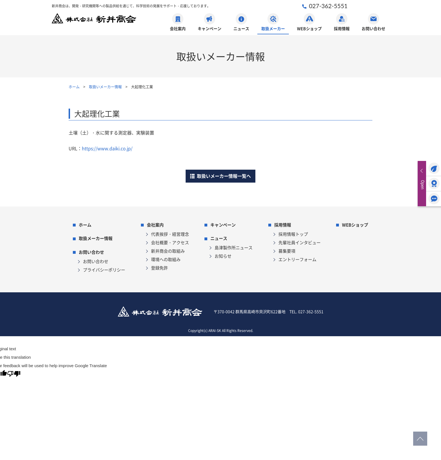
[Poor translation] (14, 375)
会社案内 (178, 22)
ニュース (241, 22)
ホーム (74, 86)
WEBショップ (309, 22)
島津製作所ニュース (234, 247)
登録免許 (159, 268)
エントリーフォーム (297, 259)
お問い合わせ (373, 22)
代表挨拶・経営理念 (170, 234)
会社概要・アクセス (170, 242)
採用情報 (342, 22)
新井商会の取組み (168, 251)
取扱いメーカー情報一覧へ (220, 175)
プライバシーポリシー (104, 270)
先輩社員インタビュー (299, 242)
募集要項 (286, 251)
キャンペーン (209, 22)
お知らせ (223, 256)
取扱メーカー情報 (95, 238)
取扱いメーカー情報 (105, 86)
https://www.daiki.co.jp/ (107, 148)
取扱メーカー (273, 22)
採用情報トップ (293, 234)
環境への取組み (166, 259)
